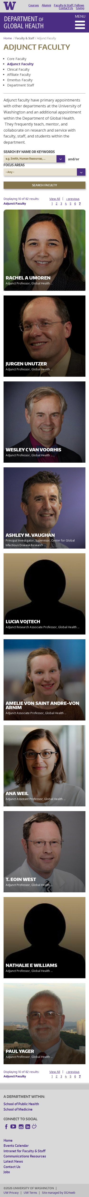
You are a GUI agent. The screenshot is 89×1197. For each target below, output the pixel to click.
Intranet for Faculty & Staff (24, 1151)
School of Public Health (21, 1104)
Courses (33, 5)
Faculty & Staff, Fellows (69, 5)
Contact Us (66, 8)
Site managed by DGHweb (58, 1192)
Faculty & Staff (24, 38)
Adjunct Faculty (20, 64)
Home (8, 38)
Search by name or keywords (29, 152)
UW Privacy (11, 1192)
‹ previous (73, 199)
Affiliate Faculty (19, 74)
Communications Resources (25, 1156)
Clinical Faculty (18, 69)
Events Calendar (16, 1146)
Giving (80, 8)
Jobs (7, 1172)
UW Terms (30, 1192)
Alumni (46, 5)
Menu (80, 16)
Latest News (13, 1161)
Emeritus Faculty (20, 80)
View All (54, 199)
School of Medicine (18, 1109)
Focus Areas (14, 165)
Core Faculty (16, 59)
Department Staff (20, 85)
